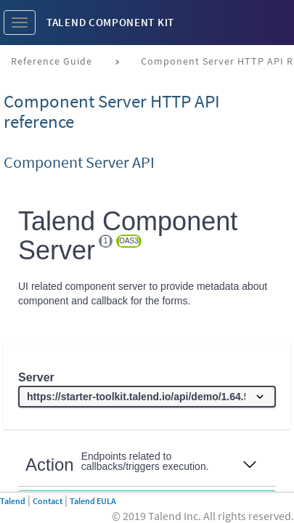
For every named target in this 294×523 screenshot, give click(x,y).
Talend (12, 500)
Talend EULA (93, 500)
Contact (47, 500)
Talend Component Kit (110, 22)
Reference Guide (51, 61)
